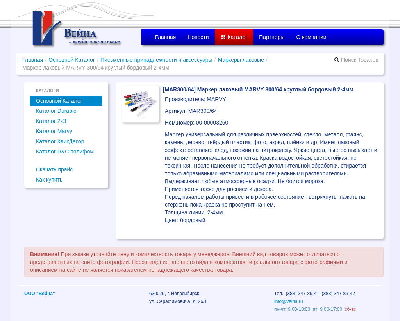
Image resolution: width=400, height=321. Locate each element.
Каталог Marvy (54, 131)
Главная (165, 37)
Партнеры (271, 37)
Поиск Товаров (356, 60)
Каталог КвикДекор (60, 141)
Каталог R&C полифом (65, 151)
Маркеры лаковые (241, 60)
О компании (311, 37)
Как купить (49, 180)
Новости (198, 37)
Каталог (234, 37)
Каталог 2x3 (51, 121)
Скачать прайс (54, 169)
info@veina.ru (288, 301)
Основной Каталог (71, 60)
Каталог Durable (56, 111)
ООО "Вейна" (39, 293)
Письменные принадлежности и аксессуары (156, 60)
